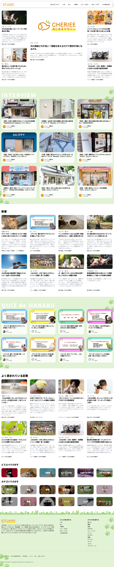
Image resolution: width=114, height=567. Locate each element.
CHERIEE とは (5, 556)
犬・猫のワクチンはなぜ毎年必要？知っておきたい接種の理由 (70, 274)
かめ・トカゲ (95, 4)
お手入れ (90, 529)
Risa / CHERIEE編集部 (92, 456)
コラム (96, 271)
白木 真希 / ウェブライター (36, 417)
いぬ (64, 4)
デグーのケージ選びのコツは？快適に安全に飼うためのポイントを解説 (13, 235)
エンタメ (96, 64)
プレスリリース (92, 546)
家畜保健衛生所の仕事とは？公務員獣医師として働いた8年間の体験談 (99, 274)
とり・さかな (84, 4)
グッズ (36, 43)
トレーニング (8, 26)
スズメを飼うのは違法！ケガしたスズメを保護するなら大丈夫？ (13, 441)
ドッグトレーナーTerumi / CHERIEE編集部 (68, 417)
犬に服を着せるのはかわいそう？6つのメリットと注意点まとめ (99, 235)
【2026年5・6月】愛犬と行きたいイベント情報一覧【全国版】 (42, 274)
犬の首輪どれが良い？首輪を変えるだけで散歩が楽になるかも (56, 47)
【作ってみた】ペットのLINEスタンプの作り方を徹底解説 (71, 399)
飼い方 (6, 64)
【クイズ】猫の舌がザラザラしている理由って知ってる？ (42, 235)
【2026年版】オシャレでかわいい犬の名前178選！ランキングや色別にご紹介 (100, 400)
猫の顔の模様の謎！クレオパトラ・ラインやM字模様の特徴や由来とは (99, 441)
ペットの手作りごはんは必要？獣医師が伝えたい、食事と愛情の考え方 (70, 235)
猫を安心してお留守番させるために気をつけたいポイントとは (14, 67)
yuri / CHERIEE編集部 (35, 250)
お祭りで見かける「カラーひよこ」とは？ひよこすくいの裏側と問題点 (42, 399)
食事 (89, 526)
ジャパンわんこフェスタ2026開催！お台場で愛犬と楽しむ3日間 (98, 30)
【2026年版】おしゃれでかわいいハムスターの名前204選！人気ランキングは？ (14, 400)
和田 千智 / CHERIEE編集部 (8, 44)
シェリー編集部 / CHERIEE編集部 (95, 79)
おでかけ (92, 26)
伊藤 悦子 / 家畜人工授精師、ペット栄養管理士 (12, 250)
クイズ (34, 231)
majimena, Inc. (29, 562)
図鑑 (89, 537)
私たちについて (55, 4)
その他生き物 (106, 4)
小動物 (76, 4)
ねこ (69, 4)
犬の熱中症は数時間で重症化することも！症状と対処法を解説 (13, 274)
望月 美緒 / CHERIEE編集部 (64, 250)
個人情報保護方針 (16, 556)
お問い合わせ (41, 556)
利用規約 (24, 556)
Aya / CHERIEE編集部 (92, 44)
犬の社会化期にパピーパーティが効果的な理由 (14, 30)
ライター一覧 (32, 556)
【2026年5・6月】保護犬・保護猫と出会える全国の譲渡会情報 (99, 67)
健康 (91, 231)
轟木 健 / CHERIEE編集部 (37, 60)
